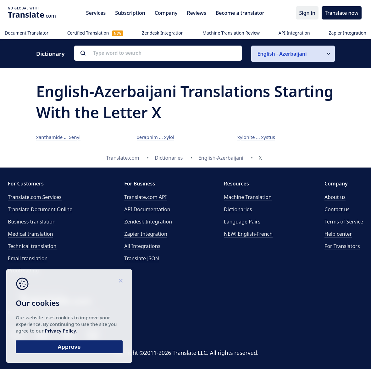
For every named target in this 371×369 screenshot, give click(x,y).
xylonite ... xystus (256, 137)
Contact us (337, 209)
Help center (338, 233)
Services (96, 12)
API (145, 197)
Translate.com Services (35, 197)
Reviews (196, 12)
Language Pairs (242, 221)
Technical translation (32, 246)
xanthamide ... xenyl (58, 137)
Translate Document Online (40, 209)
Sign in (307, 12)
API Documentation (147, 209)
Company (166, 12)
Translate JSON (141, 258)
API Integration (294, 33)
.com (32, 14)
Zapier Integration (347, 33)
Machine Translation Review (231, 33)
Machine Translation (248, 197)
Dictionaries (238, 209)
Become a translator (240, 12)
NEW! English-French (248, 233)
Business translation (32, 221)
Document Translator (26, 33)
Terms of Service (343, 221)
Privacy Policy (60, 331)
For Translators (342, 246)
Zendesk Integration (163, 33)
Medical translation (30, 233)
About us (335, 197)
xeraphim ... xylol (155, 137)
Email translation (27, 258)
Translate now (341, 12)
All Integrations (142, 246)
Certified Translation (95, 33)
